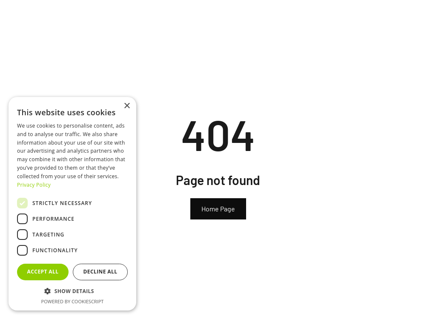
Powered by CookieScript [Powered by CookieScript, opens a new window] (72, 301)
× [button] (126, 106)
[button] (72, 291)
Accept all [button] (43, 271)
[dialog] (72, 203)
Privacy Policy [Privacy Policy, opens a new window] (34, 184)
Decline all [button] (100, 271)
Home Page (218, 209)
